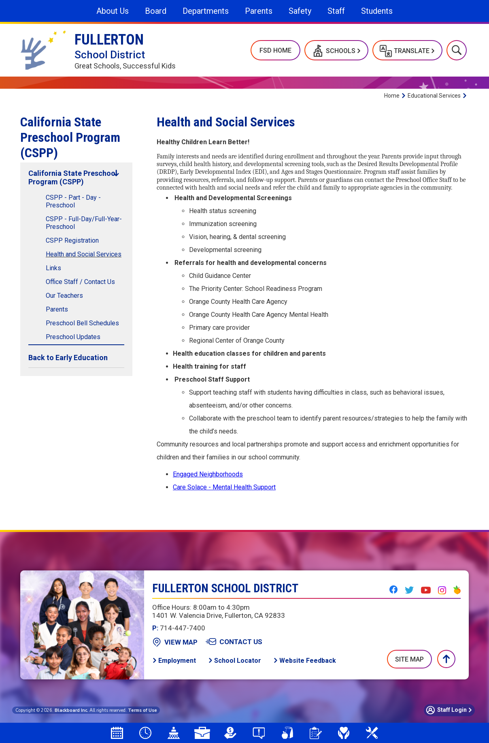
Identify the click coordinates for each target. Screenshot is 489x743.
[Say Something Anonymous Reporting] (258, 733)
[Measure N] (372, 733)
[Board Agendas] (173, 733)
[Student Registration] (315, 733)
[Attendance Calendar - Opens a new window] (117, 733)
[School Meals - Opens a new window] (287, 733)
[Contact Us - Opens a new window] (234, 641)
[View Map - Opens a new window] (175, 642)
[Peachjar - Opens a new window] (457, 589)
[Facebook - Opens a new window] (393, 589)
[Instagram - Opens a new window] (442, 590)
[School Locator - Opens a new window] (234, 660)
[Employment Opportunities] (202, 733)
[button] (336, 50)
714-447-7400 (178, 628)
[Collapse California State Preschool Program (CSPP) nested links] (116, 173)
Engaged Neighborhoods (208, 474)
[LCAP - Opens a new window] (230, 733)
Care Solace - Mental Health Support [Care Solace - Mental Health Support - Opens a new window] (224, 487)
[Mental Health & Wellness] (344, 733)
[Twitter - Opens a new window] (409, 589)
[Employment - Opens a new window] (174, 660)
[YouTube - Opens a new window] (426, 590)
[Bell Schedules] (145, 733)
